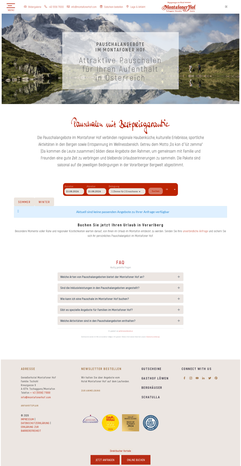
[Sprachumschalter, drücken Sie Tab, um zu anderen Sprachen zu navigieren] (229, 7)
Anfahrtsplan (30, 405)
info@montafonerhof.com (36, 397)
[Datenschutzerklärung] (153, 337)
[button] (11, 7)
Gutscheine (151, 368)
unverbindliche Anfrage (195, 231)
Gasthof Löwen (155, 378)
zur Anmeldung (90, 390)
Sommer (24, 202)
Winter (44, 202)
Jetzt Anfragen (104, 460)
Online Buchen (136, 460)
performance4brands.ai (126, 331)
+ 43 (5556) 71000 (40, 392)
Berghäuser (151, 387)
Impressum (27, 419)
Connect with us (197, 368)
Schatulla (150, 397)
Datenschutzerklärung (35, 423)
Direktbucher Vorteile (120, 450)
